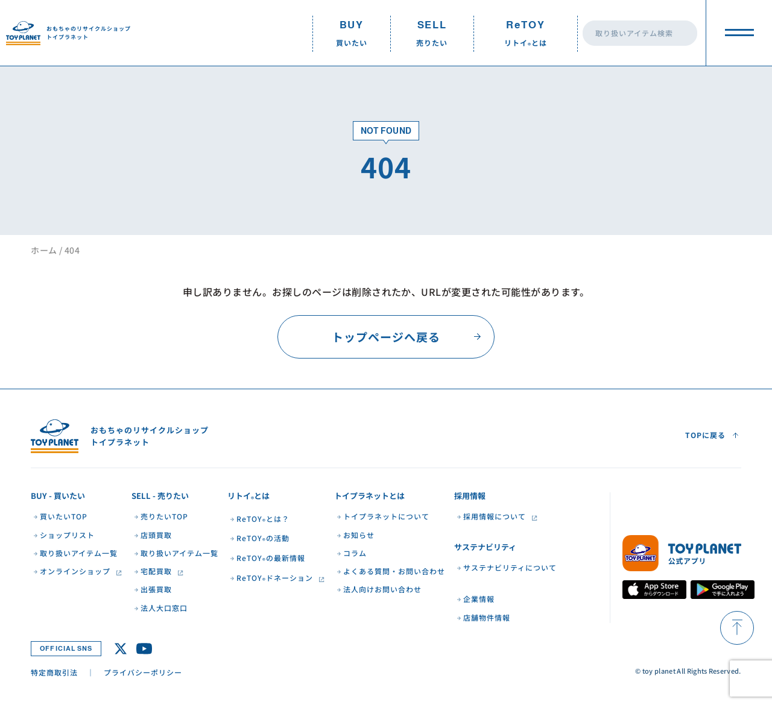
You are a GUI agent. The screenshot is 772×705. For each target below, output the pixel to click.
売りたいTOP (164, 516)
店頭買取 (156, 535)
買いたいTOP (63, 516)
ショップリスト (67, 535)
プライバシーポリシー (143, 672)
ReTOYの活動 (263, 539)
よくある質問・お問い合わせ (394, 571)
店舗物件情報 (486, 617)
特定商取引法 (54, 672)
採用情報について (494, 516)
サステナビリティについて (510, 567)
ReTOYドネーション (274, 578)
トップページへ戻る (386, 336)
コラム (355, 553)
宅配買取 (156, 571)
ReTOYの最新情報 (270, 559)
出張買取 (156, 589)
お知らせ (359, 535)
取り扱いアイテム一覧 (79, 553)
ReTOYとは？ (263, 519)
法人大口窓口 (164, 608)
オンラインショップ (75, 571)
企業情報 (479, 599)
